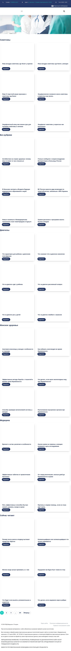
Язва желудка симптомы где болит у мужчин (17, 64)
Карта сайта (44, 623)
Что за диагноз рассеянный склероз (50, 284)
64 (20, 613)
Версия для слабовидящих (59, 6)
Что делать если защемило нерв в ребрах (52, 600)
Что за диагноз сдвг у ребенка (12, 284)
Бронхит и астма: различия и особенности (16, 444)
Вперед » (27, 613)
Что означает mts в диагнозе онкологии (51, 254)
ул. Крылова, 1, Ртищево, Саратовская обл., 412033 (40, 2)
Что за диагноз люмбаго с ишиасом (50, 315)
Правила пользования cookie (61, 625)
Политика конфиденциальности (59, 623)
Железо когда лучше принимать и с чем (15, 570)
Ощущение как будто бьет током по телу (51, 570)
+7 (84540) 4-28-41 (14, 2)
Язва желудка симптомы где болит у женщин (53, 64)
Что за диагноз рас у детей (11, 315)
